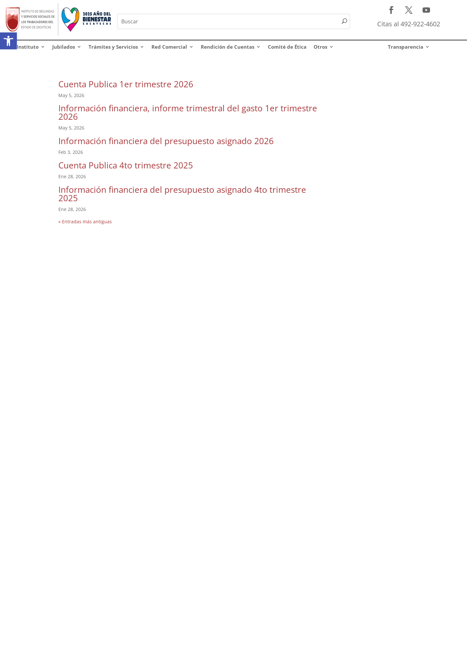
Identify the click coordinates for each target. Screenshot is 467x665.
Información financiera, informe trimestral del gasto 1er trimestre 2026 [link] (187, 112)
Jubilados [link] (63, 46)
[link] (8, 40)
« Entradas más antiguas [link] (85, 221)
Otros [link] (320, 46)
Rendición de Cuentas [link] (227, 46)
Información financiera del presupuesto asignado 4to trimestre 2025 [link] (182, 194)
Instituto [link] (28, 46)
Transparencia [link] (405, 46)
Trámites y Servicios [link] (113, 46)
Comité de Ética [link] (287, 46)
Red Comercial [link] (169, 46)
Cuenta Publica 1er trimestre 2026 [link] (125, 84)
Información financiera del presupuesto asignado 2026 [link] (166, 141)
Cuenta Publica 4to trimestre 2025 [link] (125, 165)
